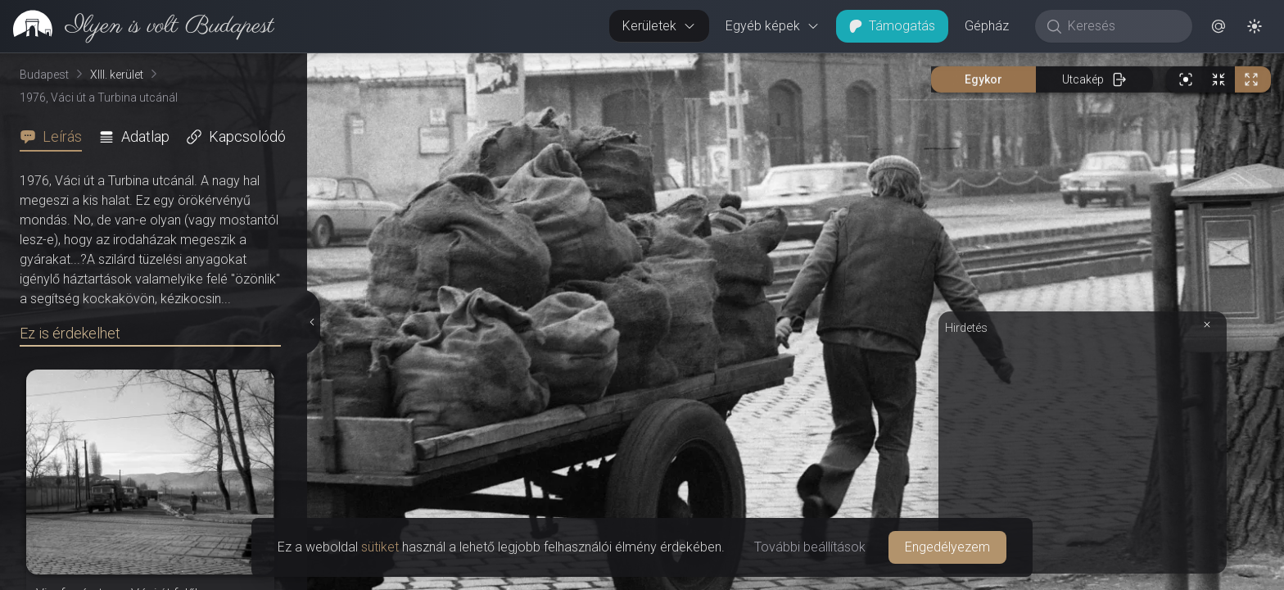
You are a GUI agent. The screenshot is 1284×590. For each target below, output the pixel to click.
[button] (1218, 26)
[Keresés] (1122, 26)
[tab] (56, 137)
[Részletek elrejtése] (313, 322)
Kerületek (659, 26)
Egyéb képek (773, 26)
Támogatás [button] (892, 26)
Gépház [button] (987, 26)
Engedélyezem (947, 547)
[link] (137, 26)
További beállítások (810, 547)
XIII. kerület (116, 74)
